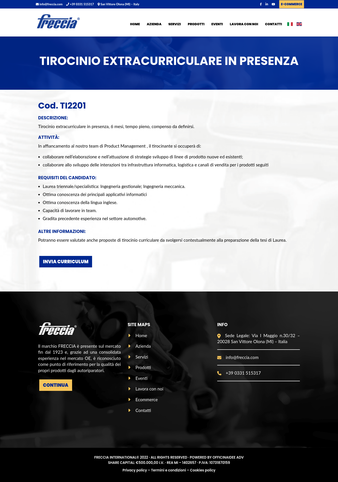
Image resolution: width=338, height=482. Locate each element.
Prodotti (196, 24)
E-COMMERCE (291, 4)
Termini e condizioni (168, 470)
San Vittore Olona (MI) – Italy (118, 4)
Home (135, 24)
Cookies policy (203, 470)
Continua (55, 385)
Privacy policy (135, 470)
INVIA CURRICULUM (65, 261)
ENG (299, 25)
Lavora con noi (244, 24)
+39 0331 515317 (80, 4)
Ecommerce (146, 399)
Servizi (174, 24)
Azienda (154, 24)
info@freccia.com (49, 4)
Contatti (273, 24)
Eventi (217, 24)
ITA (290, 25)
